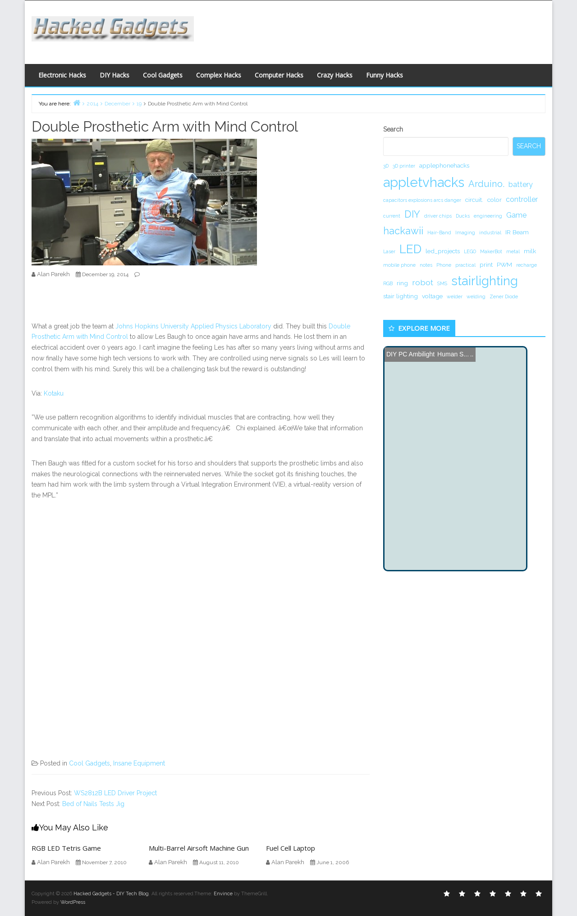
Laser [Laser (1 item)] (389, 251)
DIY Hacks (114, 75)
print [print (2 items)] (486, 264)
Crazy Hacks (335, 75)
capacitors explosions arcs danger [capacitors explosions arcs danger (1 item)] (422, 200)
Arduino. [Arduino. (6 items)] (486, 183)
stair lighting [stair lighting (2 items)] (400, 296)
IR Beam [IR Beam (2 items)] (517, 232)
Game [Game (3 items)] (516, 215)
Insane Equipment (139, 763)
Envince (223, 894)
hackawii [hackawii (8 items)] (403, 231)
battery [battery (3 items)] (520, 184)
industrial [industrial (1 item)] (490, 232)
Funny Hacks (384, 75)
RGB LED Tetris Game (66, 847)
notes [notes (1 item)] (426, 265)
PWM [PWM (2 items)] (504, 264)
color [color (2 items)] (494, 199)
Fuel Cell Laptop (290, 847)
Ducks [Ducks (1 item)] (463, 216)
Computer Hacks (279, 75)
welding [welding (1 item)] (476, 296)
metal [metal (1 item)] (513, 251)
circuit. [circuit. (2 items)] (474, 199)
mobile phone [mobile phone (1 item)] (399, 265)
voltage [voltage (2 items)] (432, 296)
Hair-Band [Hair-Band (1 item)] (439, 232)
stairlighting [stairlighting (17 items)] (484, 280)
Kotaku (54, 393)
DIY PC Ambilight (410, 354)
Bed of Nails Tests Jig (93, 803)
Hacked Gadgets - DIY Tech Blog (111, 894)
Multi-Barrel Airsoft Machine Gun (199, 847)
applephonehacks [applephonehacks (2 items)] (444, 165)
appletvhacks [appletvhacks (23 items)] (423, 182)
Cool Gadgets (163, 75)
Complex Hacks (218, 75)
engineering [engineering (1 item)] (488, 216)
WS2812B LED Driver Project (115, 793)
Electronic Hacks (62, 75)
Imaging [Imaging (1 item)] (465, 232)
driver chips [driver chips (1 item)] (438, 216)
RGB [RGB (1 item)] (388, 283)
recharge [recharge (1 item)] (526, 265)
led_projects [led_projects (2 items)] (443, 251)
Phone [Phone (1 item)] (443, 265)
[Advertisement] (376, 29)
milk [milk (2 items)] (530, 251)
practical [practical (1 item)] (465, 265)
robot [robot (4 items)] (422, 282)
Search (393, 129)
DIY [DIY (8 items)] (412, 214)
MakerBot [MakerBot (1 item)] (491, 251)
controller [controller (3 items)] (522, 199)
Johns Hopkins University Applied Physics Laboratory (193, 326)
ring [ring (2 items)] (402, 283)
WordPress (72, 902)
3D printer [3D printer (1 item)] (404, 166)
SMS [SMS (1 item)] (442, 283)
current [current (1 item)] (391, 216)
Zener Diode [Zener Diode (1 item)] (504, 296)
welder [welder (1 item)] (455, 296)
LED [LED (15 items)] (410, 249)
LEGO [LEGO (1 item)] (470, 251)
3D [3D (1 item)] (386, 166)
